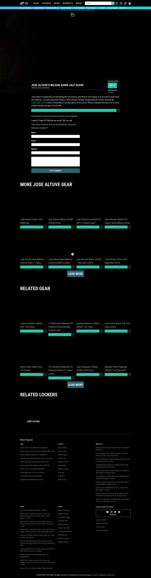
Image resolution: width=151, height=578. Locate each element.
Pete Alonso (91, 8)
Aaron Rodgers (63, 455)
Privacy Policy (100, 527)
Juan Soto (123, 8)
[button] (129, 3)
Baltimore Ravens (63, 542)
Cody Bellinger (79, 8)
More (79, 3)
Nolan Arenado (66, 8)
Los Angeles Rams (64, 517)
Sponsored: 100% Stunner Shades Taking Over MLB (36, 568)
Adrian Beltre (62, 465)
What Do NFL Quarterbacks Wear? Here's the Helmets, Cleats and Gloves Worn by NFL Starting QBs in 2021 (37, 531)
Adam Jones (62, 458)
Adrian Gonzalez (63, 469)
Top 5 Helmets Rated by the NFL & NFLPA (33, 510)
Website (34, 149)
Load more (75, 274)
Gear (36, 3)
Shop (74, 110)
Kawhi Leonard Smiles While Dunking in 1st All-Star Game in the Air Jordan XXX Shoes (112, 455)
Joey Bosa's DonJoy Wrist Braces (31, 476)
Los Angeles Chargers (65, 531)
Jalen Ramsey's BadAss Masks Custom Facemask (36, 458)
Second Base (36, 116)
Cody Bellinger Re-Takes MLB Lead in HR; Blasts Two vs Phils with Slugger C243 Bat (113, 477)
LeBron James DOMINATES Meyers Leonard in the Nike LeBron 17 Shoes (112, 489)
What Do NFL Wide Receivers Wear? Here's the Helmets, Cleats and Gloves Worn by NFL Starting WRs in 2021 (37, 562)
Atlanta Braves (62, 535)
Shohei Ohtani (39, 8)
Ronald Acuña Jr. (25, 8)
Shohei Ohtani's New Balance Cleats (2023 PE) (35, 465)
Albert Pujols (62, 479)
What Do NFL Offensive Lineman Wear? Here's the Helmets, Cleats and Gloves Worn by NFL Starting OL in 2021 (37, 524)
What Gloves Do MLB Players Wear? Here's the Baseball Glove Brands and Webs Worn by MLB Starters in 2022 (35, 516)
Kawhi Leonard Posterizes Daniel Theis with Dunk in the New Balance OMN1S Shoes (112, 483)
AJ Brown (61, 472)
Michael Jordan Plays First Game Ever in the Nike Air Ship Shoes (112, 449)
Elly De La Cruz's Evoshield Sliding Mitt (32, 469)
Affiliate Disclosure (102, 523)
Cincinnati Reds (63, 521)
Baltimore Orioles (63, 538)
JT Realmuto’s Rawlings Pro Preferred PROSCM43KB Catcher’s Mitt (60, 327)
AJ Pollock (61, 476)
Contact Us (95, 575)
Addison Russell (63, 462)
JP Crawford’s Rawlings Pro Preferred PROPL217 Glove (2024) (60, 370)
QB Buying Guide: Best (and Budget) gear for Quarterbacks (34, 556)
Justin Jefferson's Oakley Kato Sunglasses (33, 448)
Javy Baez (101, 8)
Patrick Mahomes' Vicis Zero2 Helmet (32, 472)
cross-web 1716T (38, 103)
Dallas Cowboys (63, 524)
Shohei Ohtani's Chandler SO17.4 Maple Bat (34, 455)
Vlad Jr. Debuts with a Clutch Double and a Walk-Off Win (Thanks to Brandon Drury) (112, 472)
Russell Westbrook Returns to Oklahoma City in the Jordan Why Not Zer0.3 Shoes (112, 466)
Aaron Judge (112, 8)
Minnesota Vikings (64, 510)
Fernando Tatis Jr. (52, 8)
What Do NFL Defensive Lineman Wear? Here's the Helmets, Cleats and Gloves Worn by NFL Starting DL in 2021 (37, 543)
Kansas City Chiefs (64, 528)
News (57, 3)
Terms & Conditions (102, 530)
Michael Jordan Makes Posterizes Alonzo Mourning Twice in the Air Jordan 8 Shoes (112, 500)
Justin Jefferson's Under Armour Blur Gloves (34, 462)
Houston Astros (58, 116)
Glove (68, 116)
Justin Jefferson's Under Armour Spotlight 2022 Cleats (37, 451)
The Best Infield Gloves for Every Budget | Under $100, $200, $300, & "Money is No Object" (37, 550)
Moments (68, 3)
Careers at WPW (101, 520)
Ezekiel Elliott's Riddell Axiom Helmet (31, 479)
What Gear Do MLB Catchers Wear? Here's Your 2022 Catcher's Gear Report (37, 536)
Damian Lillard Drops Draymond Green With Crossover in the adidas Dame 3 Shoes (113, 460)
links (83, 10)
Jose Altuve (47, 116)
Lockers (46, 3)
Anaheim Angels (63, 514)
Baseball (74, 116)
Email (33, 141)
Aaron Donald (62, 448)
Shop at (88, 227)
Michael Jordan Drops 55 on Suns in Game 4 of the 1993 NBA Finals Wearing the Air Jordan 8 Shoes (112, 495)
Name (34, 133)
